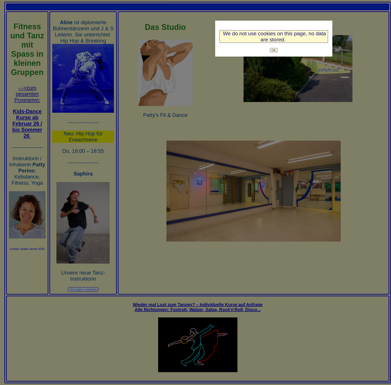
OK (274, 50)
